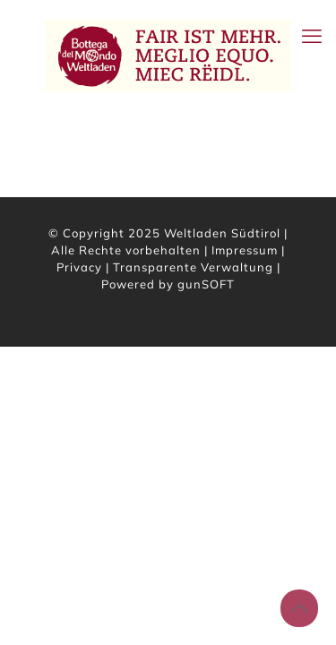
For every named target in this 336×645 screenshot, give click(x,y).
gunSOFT (206, 284)
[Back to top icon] (299, 608)
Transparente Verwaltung (193, 267)
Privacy (79, 267)
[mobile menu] (312, 36)
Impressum (244, 250)
